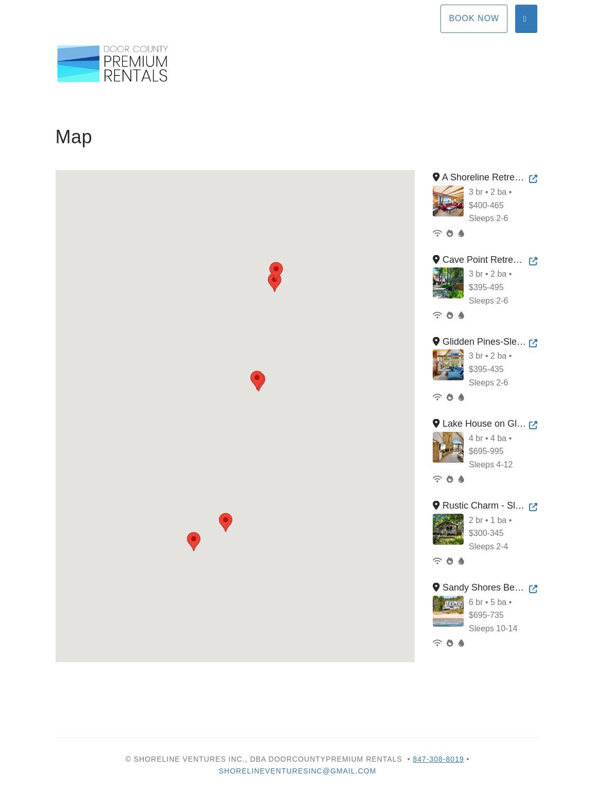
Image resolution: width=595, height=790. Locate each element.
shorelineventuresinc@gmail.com (298, 771)
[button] (274, 282)
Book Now (474, 18)
